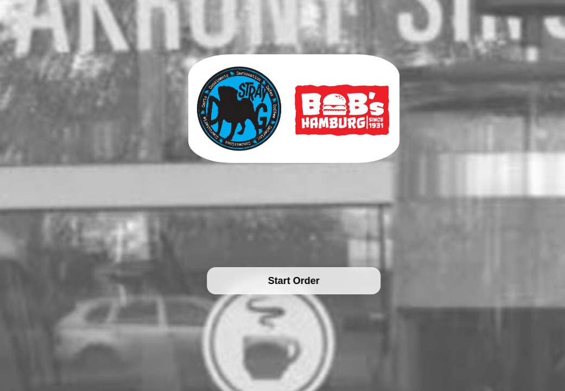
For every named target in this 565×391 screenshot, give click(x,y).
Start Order (294, 280)
